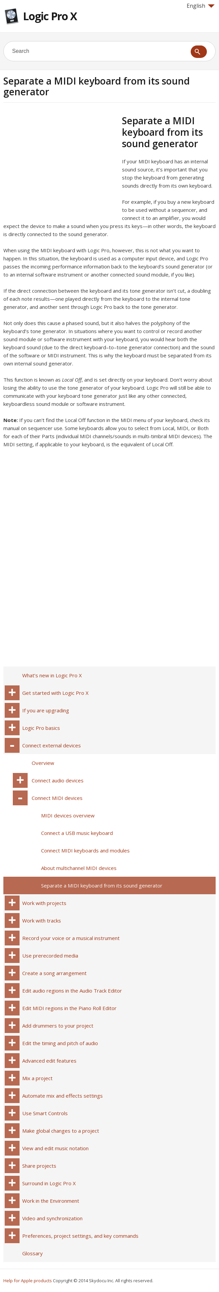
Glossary (32, 1253)
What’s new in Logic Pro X (52, 675)
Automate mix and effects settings (62, 1095)
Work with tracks (41, 920)
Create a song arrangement (54, 973)
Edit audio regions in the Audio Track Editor (72, 990)
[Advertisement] (60, 162)
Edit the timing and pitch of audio (60, 1043)
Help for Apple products (27, 1281)
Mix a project (37, 1078)
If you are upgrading (45, 710)
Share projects (39, 1165)
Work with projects (44, 903)
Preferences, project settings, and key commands (80, 1235)
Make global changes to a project (60, 1130)
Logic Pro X (50, 16)
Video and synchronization (52, 1218)
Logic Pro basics (41, 727)
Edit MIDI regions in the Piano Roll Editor (69, 1008)
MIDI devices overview (68, 815)
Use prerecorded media (50, 955)
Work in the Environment (50, 1200)
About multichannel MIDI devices (79, 868)
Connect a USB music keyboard (77, 833)
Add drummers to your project (57, 1025)
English (201, 5)
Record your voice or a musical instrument (71, 938)
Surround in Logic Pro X (49, 1183)
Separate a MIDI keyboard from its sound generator (101, 885)
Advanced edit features (49, 1060)
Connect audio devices (58, 780)
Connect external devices (51, 745)
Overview (43, 763)
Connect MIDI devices (57, 798)
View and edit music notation (55, 1148)
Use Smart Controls (45, 1113)
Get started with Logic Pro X (55, 692)
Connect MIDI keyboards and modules (85, 850)
